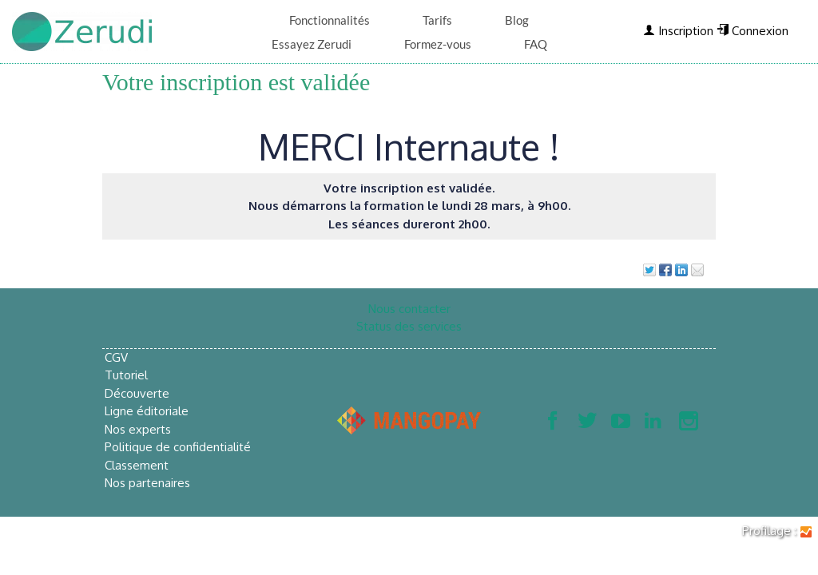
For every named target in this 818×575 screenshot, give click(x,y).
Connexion (752, 30)
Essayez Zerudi (311, 44)
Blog (517, 20)
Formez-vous (437, 44)
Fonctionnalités (329, 20)
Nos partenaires (147, 482)
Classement (137, 465)
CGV (116, 357)
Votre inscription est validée (236, 82)
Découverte (137, 393)
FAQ (535, 44)
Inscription (678, 30)
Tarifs (437, 20)
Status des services (409, 326)
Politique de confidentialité (178, 446)
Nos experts (138, 429)
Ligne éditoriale (147, 410)
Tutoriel (126, 375)
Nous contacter (409, 308)
